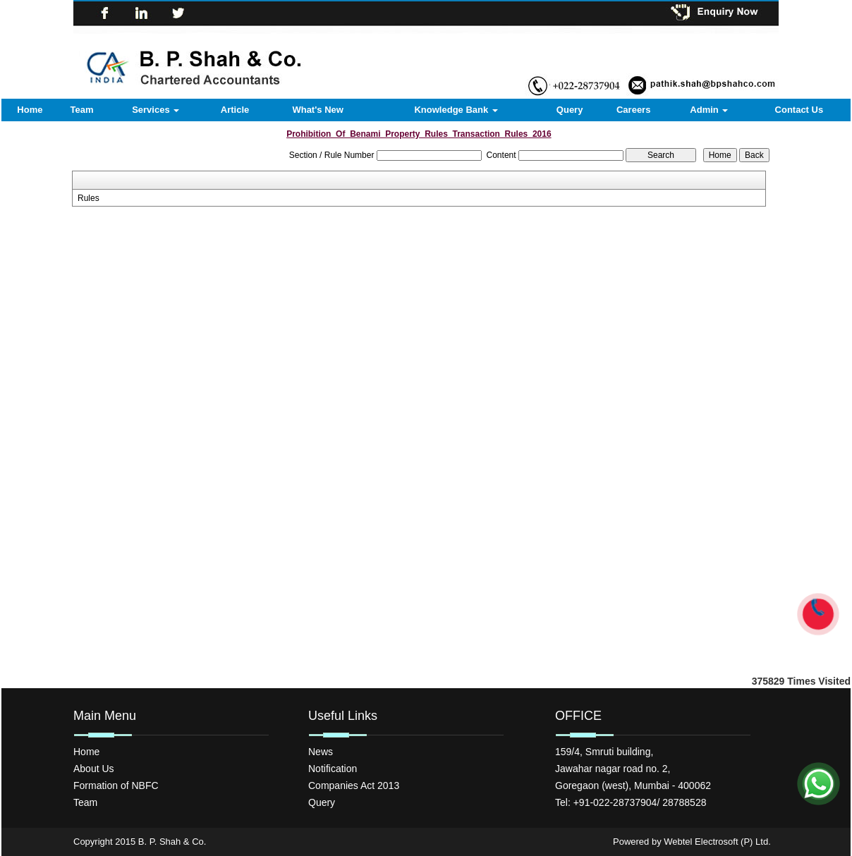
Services (155, 109)
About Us (93, 768)
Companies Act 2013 (353, 785)
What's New (317, 109)
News (320, 751)
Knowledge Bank (455, 109)
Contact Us (799, 109)
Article (235, 109)
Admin (709, 109)
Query (569, 109)
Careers (633, 109)
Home (29, 109)
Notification (332, 768)
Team (81, 109)
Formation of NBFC (116, 785)
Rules (88, 198)
